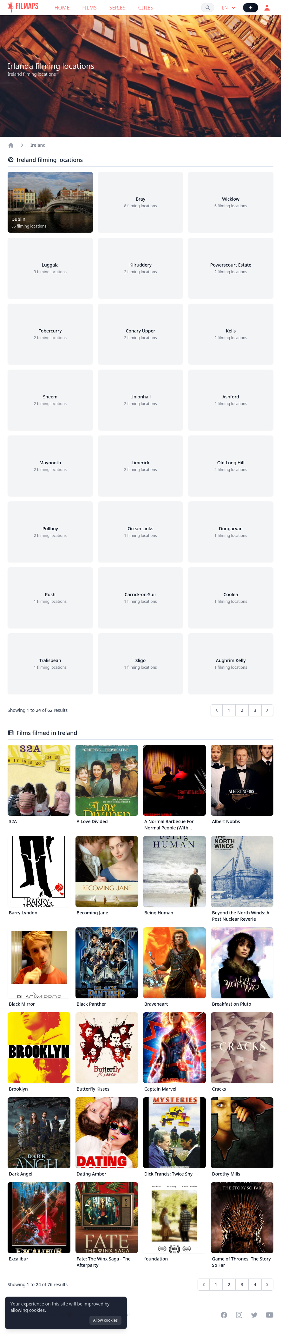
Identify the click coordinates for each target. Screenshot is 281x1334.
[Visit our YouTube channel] (269, 1315)
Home (62, 7)
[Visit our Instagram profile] (239, 1315)
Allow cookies (105, 1320)
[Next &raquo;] (267, 710)
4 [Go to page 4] (255, 1284)
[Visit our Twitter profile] (254, 1315)
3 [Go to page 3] (255, 710)
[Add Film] (250, 7)
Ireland (38, 145)
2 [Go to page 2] (242, 710)
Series (117, 7)
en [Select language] (229, 8)
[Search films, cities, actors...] (207, 7)
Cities (145, 7)
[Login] (267, 7)
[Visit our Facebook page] (224, 1315)
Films (89, 7)
